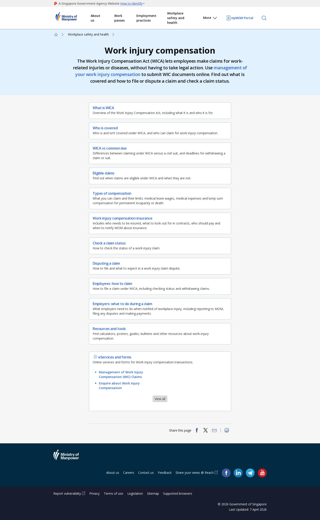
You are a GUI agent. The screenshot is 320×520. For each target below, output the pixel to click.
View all (160, 399)
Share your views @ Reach (195, 472)
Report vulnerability (67, 493)
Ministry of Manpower (69, 458)
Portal (239, 18)
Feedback (165, 472)
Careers (128, 472)
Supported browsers (177, 493)
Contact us (146, 472)
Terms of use (113, 493)
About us (95, 18)
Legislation (135, 493)
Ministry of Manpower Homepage (72, 18)
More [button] (210, 18)
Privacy (94, 493)
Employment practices (146, 18)
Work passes (119, 18)
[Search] (264, 18)
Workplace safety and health (175, 18)
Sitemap (153, 493)
